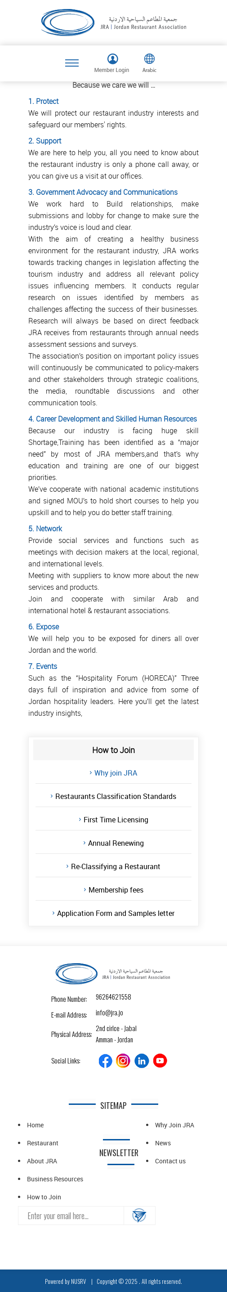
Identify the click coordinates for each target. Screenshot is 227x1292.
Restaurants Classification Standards (115, 796)
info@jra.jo (103, 1012)
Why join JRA (115, 773)
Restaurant (42, 1143)
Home (35, 1125)
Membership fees (116, 890)
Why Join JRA (174, 1125)
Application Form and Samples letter (115, 913)
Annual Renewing (116, 843)
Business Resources (55, 1179)
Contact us (170, 1161)
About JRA (42, 1161)
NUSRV (78, 1281)
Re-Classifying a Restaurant (115, 866)
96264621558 (103, 996)
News (163, 1143)
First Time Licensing (116, 820)
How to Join (44, 1197)
